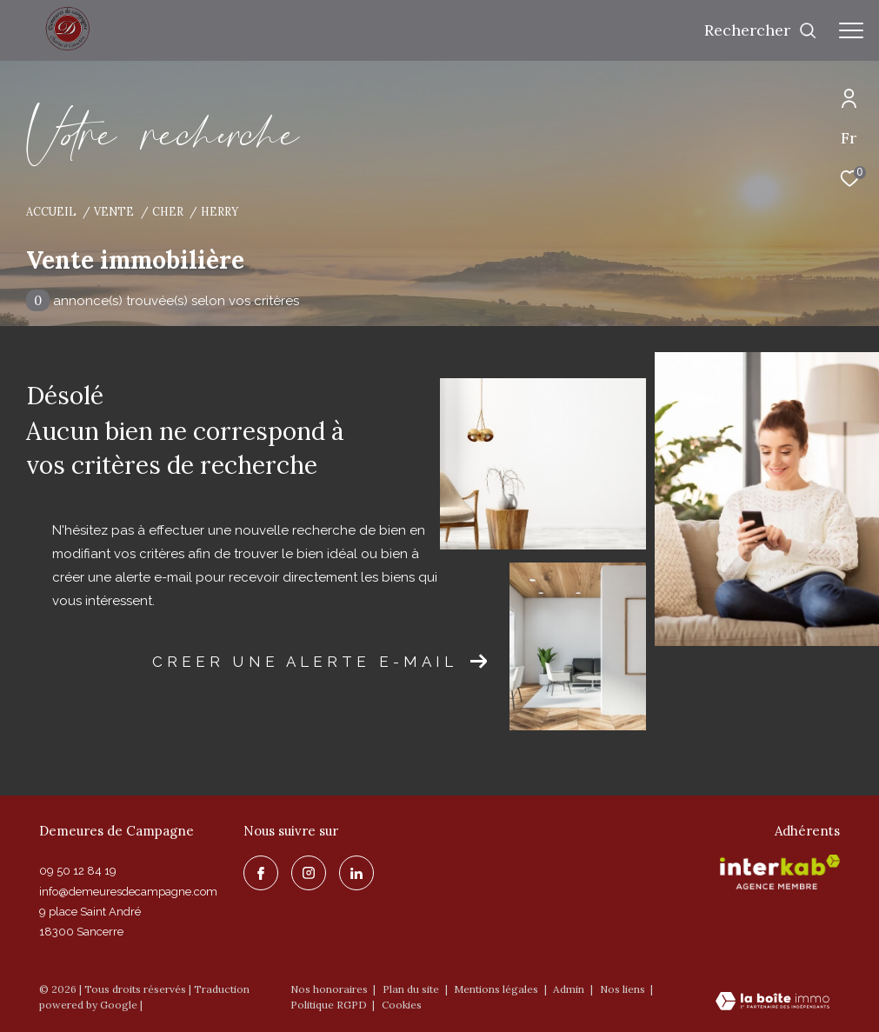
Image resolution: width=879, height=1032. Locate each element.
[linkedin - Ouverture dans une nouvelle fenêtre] (356, 873)
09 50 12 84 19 (78, 870)
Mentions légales (497, 988)
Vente (114, 211)
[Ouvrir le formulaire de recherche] (760, 30)
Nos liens (624, 988)
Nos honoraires (329, 988)
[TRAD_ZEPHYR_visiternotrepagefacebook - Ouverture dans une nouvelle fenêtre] (260, 873)
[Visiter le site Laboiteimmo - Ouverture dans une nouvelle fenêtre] (772, 1002)
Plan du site (412, 988)
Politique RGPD (328, 1004)
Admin (570, 988)
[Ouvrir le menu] (851, 30)
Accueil (51, 211)
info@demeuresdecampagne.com (128, 891)
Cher (167, 211)
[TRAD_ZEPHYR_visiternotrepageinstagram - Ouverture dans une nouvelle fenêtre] (308, 873)
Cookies (402, 1005)
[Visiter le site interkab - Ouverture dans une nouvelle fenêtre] (780, 872)
